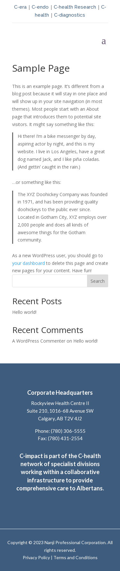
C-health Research (75, 7)
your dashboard (28, 263)
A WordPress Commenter (38, 341)
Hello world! (24, 312)
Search (98, 281)
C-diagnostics (69, 15)
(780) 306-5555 (68, 431)
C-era (21, 7)
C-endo (39, 7)
